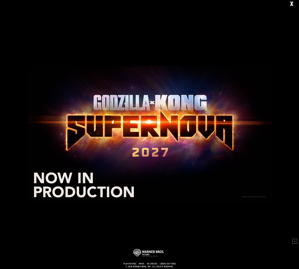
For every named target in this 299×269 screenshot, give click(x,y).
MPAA (141, 264)
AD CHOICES (152, 264)
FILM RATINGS (129, 264)
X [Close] (294, 4)
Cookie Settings (168, 264)
